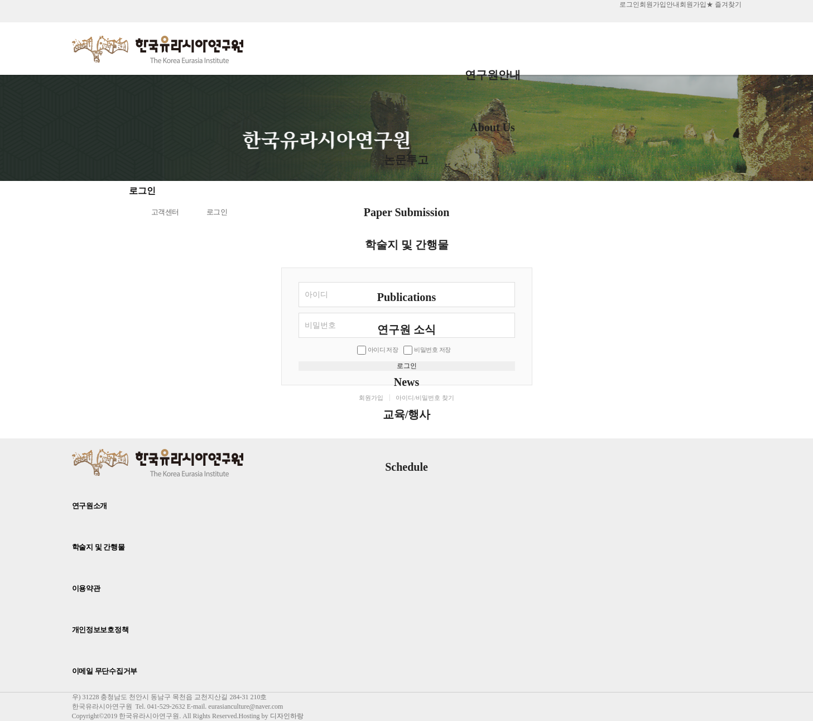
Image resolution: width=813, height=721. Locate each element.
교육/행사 (407, 424)
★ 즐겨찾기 (724, 4)
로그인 (629, 4)
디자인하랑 (287, 716)
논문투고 (407, 170)
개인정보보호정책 (100, 629)
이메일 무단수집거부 (105, 671)
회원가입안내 (659, 4)
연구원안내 (493, 85)
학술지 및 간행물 (407, 254)
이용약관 (86, 588)
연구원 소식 (406, 339)
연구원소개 (90, 506)
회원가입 (693, 4)
